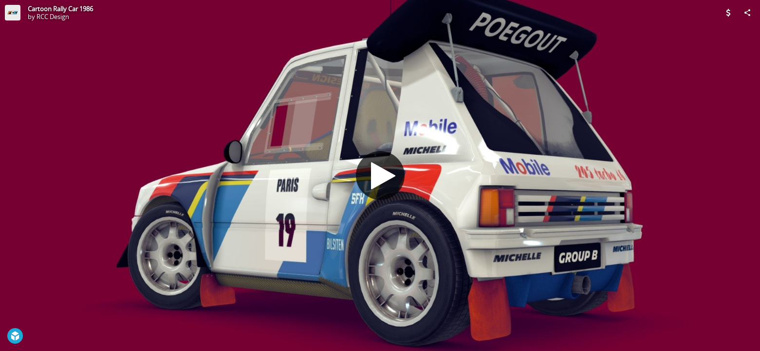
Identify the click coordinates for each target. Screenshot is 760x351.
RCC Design (53, 16)
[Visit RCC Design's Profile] (12, 12)
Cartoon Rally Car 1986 (60, 8)
